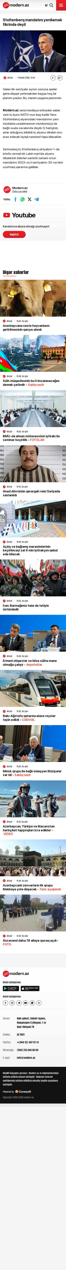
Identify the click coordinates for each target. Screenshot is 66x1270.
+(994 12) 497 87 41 (28, 1042)
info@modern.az (26, 1058)
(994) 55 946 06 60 (27, 1050)
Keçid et (14, 234)
